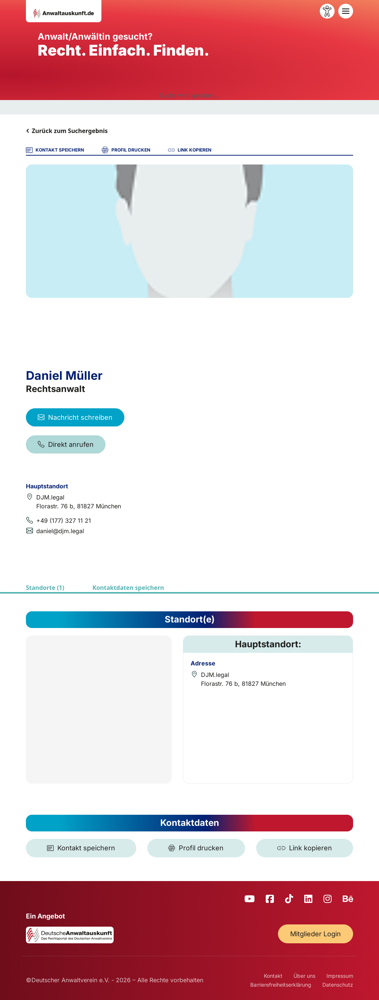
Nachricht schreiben (75, 417)
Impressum (339, 976)
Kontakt (273, 976)
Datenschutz (337, 984)
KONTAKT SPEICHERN (55, 150)
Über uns (304, 976)
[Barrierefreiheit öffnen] (327, 11)
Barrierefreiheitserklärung (280, 984)
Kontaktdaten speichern (128, 588)
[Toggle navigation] (345, 11)
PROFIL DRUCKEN (126, 150)
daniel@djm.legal (60, 531)
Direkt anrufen (66, 444)
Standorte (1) (45, 588)
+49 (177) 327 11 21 (63, 520)
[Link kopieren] (304, 848)
